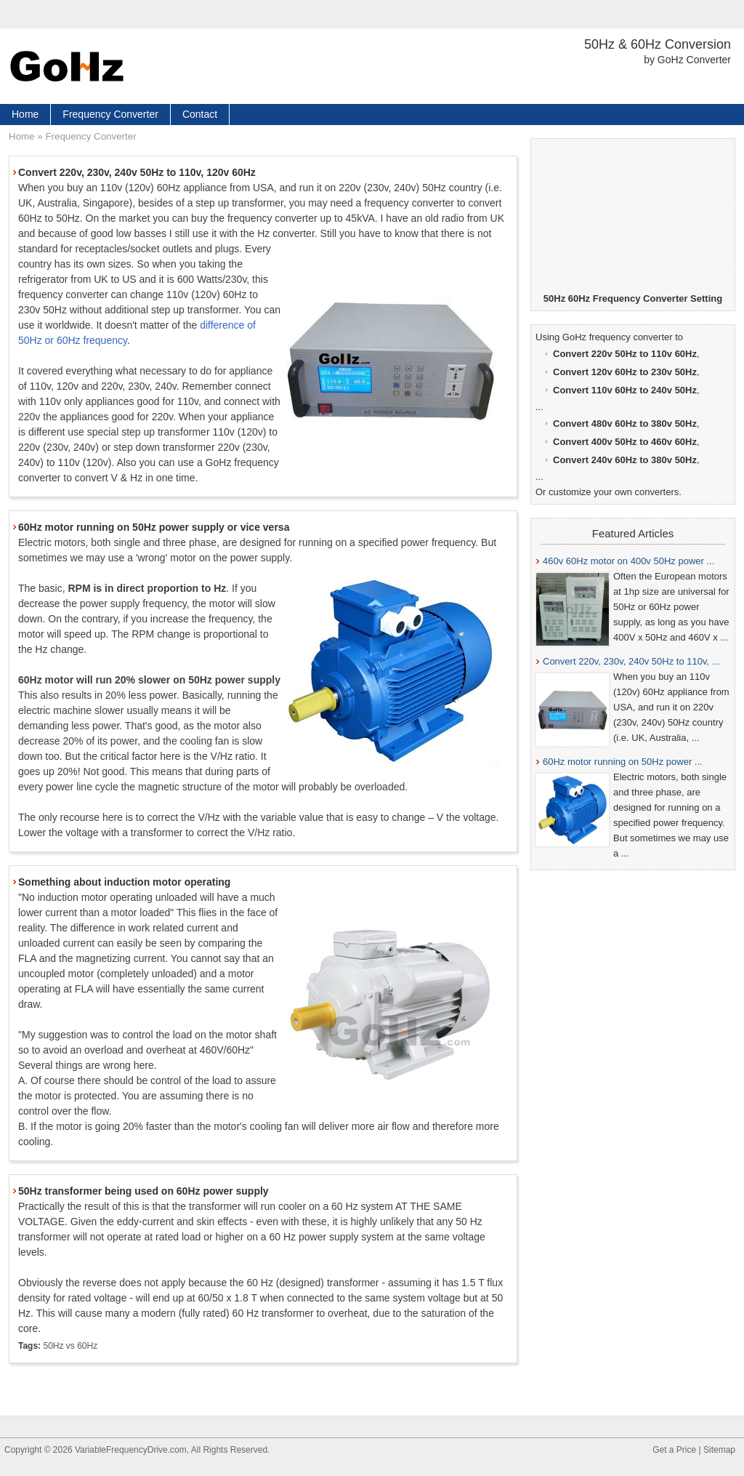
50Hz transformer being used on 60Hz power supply (143, 1191)
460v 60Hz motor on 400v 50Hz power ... (628, 560)
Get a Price (674, 1450)
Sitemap (719, 1450)
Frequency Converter (110, 114)
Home (25, 114)
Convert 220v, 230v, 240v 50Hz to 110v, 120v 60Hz (137, 172)
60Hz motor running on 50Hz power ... (623, 761)
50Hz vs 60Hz (70, 1346)
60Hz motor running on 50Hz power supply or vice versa (153, 527)
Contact (199, 114)
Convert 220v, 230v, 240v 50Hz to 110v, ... (631, 661)
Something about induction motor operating (124, 882)
